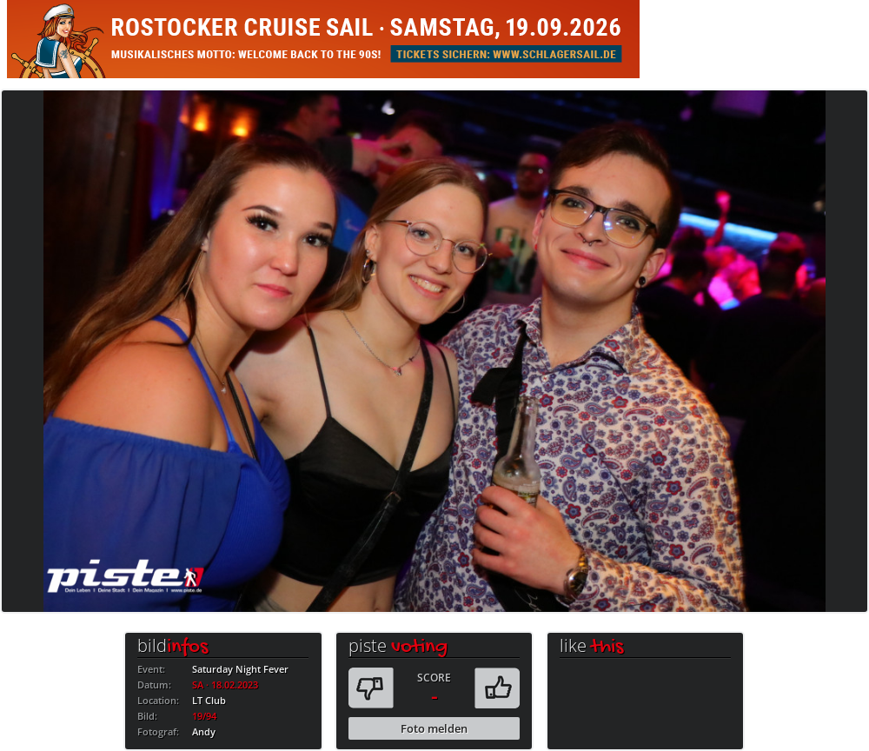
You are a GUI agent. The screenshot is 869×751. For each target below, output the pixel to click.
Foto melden (434, 728)
